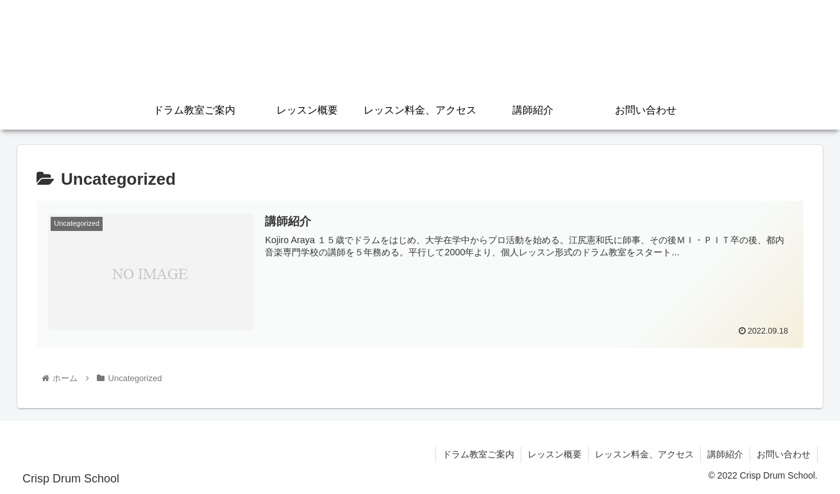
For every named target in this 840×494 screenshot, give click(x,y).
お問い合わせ (784, 454)
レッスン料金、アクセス (644, 454)
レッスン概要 (555, 454)
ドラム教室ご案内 (478, 454)
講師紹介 (725, 454)
